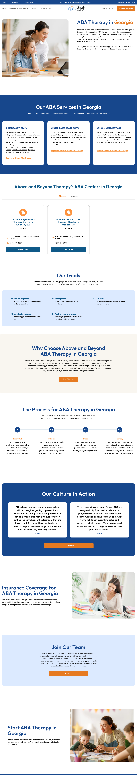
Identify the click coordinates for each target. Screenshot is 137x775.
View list (88, 2)
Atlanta (9, 147)
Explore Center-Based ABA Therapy (67, 150)
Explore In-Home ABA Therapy (19, 158)
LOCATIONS (44, 9)
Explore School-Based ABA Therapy (112, 150)
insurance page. (45, 605)
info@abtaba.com (129, 2)
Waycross (31, 150)
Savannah (23, 150)
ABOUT (5, 8)
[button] (13, 8)
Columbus (23, 147)
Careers (4, 2)
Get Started (68, 379)
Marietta (15, 150)
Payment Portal (28, 2)
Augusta (15, 147)
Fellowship (15, 2)
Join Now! (68, 674)
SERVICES (12, 9)
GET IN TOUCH (107, 9)
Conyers (31, 147)
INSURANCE (23, 8)
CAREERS (32, 9)
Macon (8, 150)
